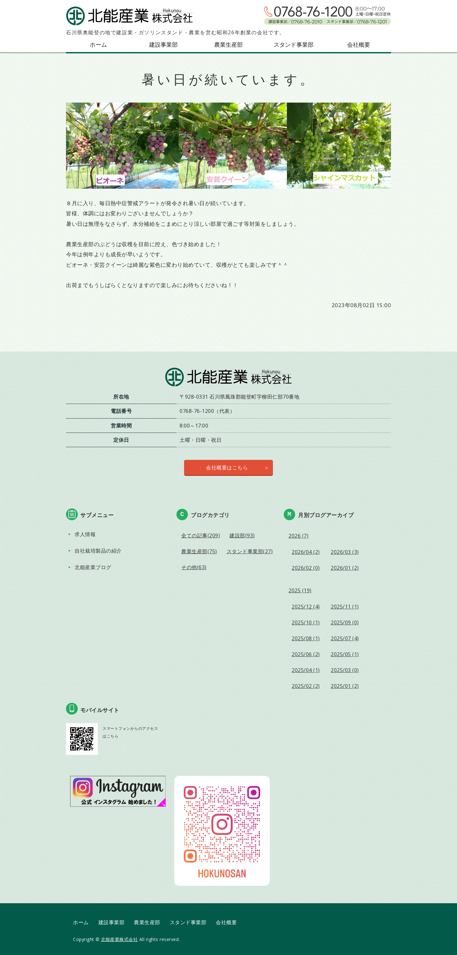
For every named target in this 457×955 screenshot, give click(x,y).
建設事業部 (163, 44)
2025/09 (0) (345, 622)
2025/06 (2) (306, 654)
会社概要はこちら (227, 467)
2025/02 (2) (306, 686)
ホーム (98, 44)
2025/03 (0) (345, 670)
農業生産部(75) (199, 551)
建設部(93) (242, 535)
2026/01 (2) (345, 567)
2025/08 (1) (306, 638)
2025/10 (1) (306, 622)
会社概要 (358, 44)
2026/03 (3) (345, 551)
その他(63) (194, 567)
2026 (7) (298, 535)
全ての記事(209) (200, 535)
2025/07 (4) (345, 638)
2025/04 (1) (306, 670)
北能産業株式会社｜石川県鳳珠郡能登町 (129, 15)
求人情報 (85, 534)
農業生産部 (228, 44)
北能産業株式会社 (119, 939)
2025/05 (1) (345, 654)
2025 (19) (300, 590)
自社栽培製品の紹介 (98, 550)
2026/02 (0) (306, 567)
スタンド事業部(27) (250, 551)
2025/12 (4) (306, 606)
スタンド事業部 (294, 44)
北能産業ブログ (93, 567)
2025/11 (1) (345, 606)
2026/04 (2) (306, 551)
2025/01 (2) (345, 686)
